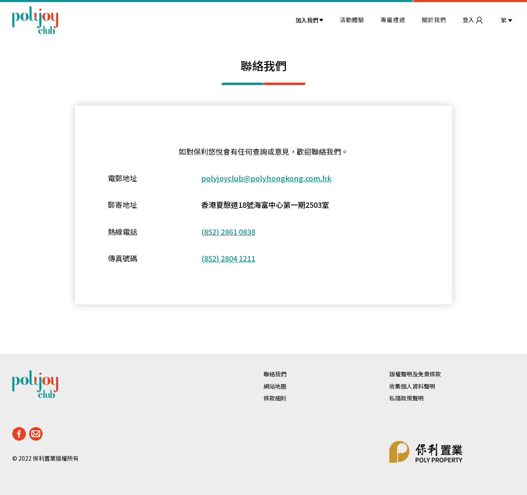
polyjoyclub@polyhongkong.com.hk (266, 178)
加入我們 (306, 20)
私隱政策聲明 (406, 398)
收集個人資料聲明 (412, 386)
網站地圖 (275, 386)
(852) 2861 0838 (228, 232)
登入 (472, 20)
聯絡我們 (275, 374)
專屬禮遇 (393, 20)
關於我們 (434, 20)
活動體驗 (352, 20)
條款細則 (275, 398)
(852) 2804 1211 (228, 258)
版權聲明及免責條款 (415, 374)
